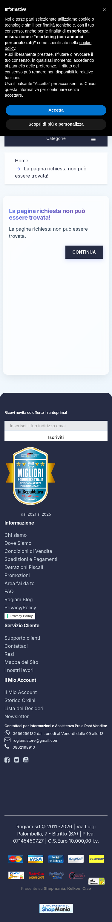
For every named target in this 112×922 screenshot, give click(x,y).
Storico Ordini (19, 700)
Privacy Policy (21, 616)
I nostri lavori (18, 670)
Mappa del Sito (21, 662)
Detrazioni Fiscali (23, 567)
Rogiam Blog (18, 599)
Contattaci (16, 646)
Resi (9, 654)
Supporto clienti (22, 638)
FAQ (9, 591)
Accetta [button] (56, 110)
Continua (84, 252)
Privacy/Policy (20, 607)
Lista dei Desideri (23, 708)
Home (21, 161)
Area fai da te (19, 583)
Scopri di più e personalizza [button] (55, 124)
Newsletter (16, 716)
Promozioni (17, 575)
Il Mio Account (20, 692)
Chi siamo (15, 535)
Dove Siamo (17, 543)
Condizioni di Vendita (28, 551)
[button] (104, 9)
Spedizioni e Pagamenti (30, 559)
